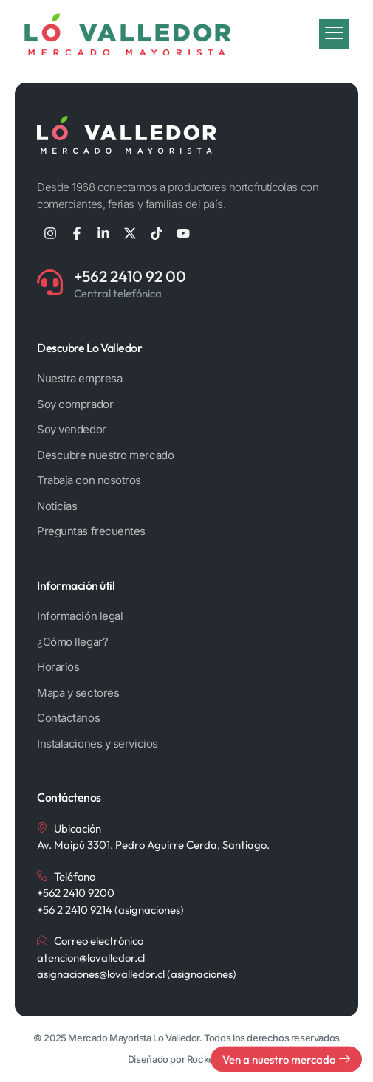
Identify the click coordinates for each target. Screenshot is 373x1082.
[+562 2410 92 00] (50, 282)
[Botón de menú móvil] (334, 33)
